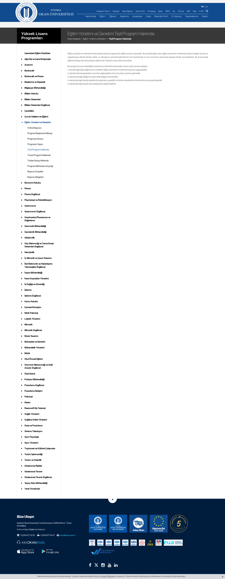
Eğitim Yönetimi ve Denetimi (94, 35)
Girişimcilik (30, 234)
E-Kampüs (177, 16)
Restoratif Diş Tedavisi (35, 404)
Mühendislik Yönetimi (35, 344)
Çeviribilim (29, 107)
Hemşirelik (29, 248)
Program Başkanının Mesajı (39, 129)
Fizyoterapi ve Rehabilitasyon (38, 196)
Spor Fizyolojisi (32, 433)
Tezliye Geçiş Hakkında (38, 157)
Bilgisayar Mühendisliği (35, 84)
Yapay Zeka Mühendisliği (36, 479)
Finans (28, 185)
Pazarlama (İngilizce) (34, 381)
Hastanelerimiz (191, 16)
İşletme (28, 286)
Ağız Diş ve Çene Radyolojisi (38, 55)
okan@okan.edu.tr (67, 532)
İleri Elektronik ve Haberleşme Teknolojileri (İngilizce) (38, 262)
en (207, 7)
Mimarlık (29, 321)
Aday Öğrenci (127, 11)
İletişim (205, 16)
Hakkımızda (90, 16)
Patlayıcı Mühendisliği (35, 376)
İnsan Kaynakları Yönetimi (37, 275)
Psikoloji (29, 393)
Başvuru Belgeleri (35, 173)
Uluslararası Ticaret (33, 468)
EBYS (168, 11)
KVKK (201, 11)
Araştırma (124, 16)
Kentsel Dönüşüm (33, 303)
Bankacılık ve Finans (34, 73)
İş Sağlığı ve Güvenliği (35, 280)
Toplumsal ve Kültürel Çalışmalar (40, 445)
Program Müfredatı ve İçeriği (40, 162)
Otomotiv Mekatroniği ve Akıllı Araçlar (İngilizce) (39, 363)
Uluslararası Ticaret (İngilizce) (38, 473)
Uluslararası (137, 16)
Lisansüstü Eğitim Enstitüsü (37, 49)
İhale (195, 11)
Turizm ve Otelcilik (33, 456)
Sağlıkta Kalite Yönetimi (36, 416)
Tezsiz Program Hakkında (39, 151)
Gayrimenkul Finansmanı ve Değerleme (37, 215)
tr (202, 7)
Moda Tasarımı (31, 332)
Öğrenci (112, 16)
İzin (174, 11)
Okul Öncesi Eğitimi (34, 355)
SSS (188, 11)
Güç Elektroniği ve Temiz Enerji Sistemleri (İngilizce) (39, 241)
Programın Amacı (35, 135)
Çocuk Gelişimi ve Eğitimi (36, 113)
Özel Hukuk (30, 370)
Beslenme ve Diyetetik (35, 78)
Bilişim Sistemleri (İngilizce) (37, 101)
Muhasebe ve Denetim (35, 338)
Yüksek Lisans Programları (34, 32)
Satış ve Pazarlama (34, 422)
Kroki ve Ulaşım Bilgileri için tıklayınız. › (31, 526)
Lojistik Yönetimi (32, 315)
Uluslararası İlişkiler (33, 462)
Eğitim (102, 16)
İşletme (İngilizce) (33, 292)
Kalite (148, 16)
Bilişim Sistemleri (33, 95)
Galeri (160, 11)
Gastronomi (30, 202)
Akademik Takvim (103, 11)
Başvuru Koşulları (35, 168)
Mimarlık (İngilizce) (33, 326)
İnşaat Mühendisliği (33, 269)
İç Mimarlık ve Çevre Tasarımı (38, 254)
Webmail (116, 11)
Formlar (181, 11)
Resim (27, 399)
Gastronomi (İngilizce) (35, 208)
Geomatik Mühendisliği (35, 222)
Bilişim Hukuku (31, 90)
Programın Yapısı (35, 140)
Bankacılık (29, 67)
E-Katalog (151, 11)
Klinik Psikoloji (31, 309)
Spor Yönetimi (31, 439)
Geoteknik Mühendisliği (35, 228)
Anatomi (29, 61)
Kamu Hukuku (31, 298)
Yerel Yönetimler (32, 485)
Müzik (27, 349)
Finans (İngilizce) (32, 190)
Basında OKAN (161, 16)
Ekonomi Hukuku (33, 179)
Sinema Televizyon (33, 427)
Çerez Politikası (107, 576)
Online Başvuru (34, 124)
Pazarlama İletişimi (33, 387)
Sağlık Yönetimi (32, 410)
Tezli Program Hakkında (120, 35)
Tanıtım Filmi (140, 11)
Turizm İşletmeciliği (33, 450)
